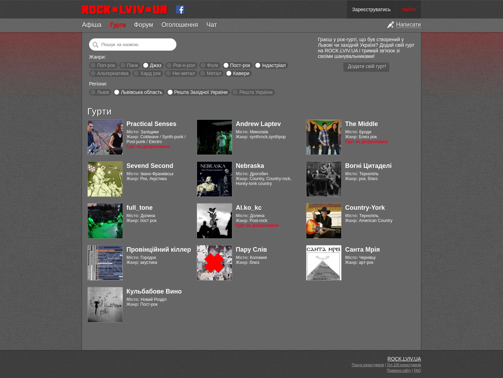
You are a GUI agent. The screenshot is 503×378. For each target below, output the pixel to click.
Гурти (117, 24)
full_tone (139, 207)
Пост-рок (240, 65)
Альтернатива (113, 73)
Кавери (241, 73)
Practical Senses (151, 123)
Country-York (365, 207)
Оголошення (179, 24)
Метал (214, 73)
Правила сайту (399, 370)
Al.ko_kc (249, 207)
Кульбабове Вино (154, 291)
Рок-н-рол (184, 65)
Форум (143, 24)
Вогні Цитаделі (368, 165)
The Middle (361, 123)
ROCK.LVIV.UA (404, 359)
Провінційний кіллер (158, 249)
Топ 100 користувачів (404, 365)
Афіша (91, 24)
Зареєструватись (371, 9)
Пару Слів (251, 249)
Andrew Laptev (258, 123)
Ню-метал (184, 73)
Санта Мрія (362, 249)
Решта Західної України (200, 92)
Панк (132, 65)
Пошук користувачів (368, 365)
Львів (103, 92)
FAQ (417, 370)
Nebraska (250, 165)
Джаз (155, 65)
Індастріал (274, 65)
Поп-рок (106, 65)
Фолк (212, 65)
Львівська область (141, 92)
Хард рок (150, 73)
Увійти (408, 9)
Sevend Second (149, 165)
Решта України (255, 92)
